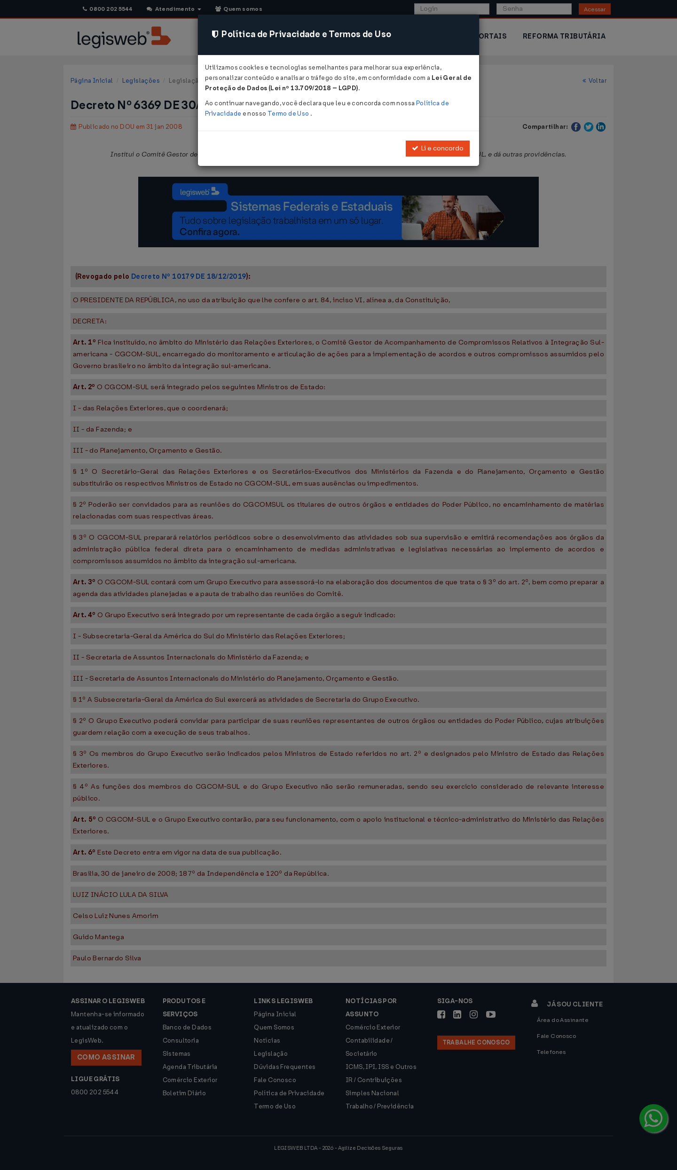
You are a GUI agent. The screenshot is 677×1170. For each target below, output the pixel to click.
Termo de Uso (289, 114)
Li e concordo (438, 148)
